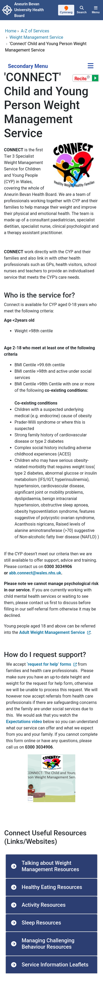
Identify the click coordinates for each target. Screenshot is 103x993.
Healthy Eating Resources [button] (52, 887)
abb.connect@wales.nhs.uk (35, 572)
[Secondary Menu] (90, 66)
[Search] (81, 10)
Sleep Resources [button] (41, 922)
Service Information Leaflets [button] (55, 964)
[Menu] (96, 10)
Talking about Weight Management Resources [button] (50, 866)
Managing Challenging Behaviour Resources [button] (48, 943)
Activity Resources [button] (43, 905)
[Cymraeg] (66, 10)
